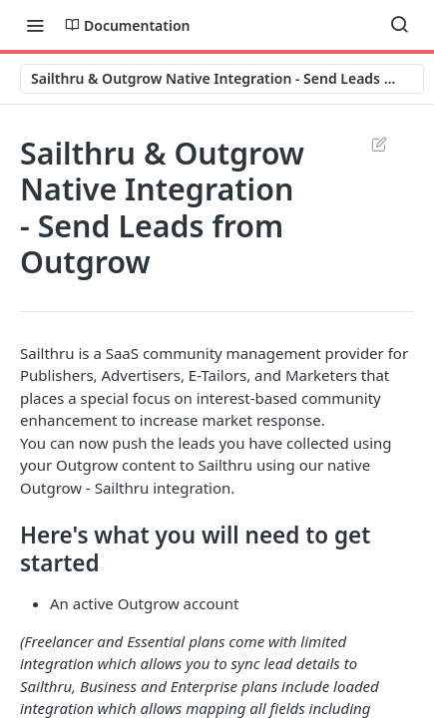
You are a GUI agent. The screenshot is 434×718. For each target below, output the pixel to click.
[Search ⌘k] (399, 25)
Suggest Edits (378, 144)
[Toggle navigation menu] (35, 25)
